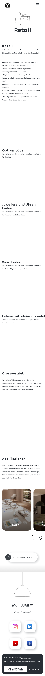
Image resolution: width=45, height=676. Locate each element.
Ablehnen (34, 669)
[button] (37, 4)
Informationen (26, 658)
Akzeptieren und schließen (16, 669)
